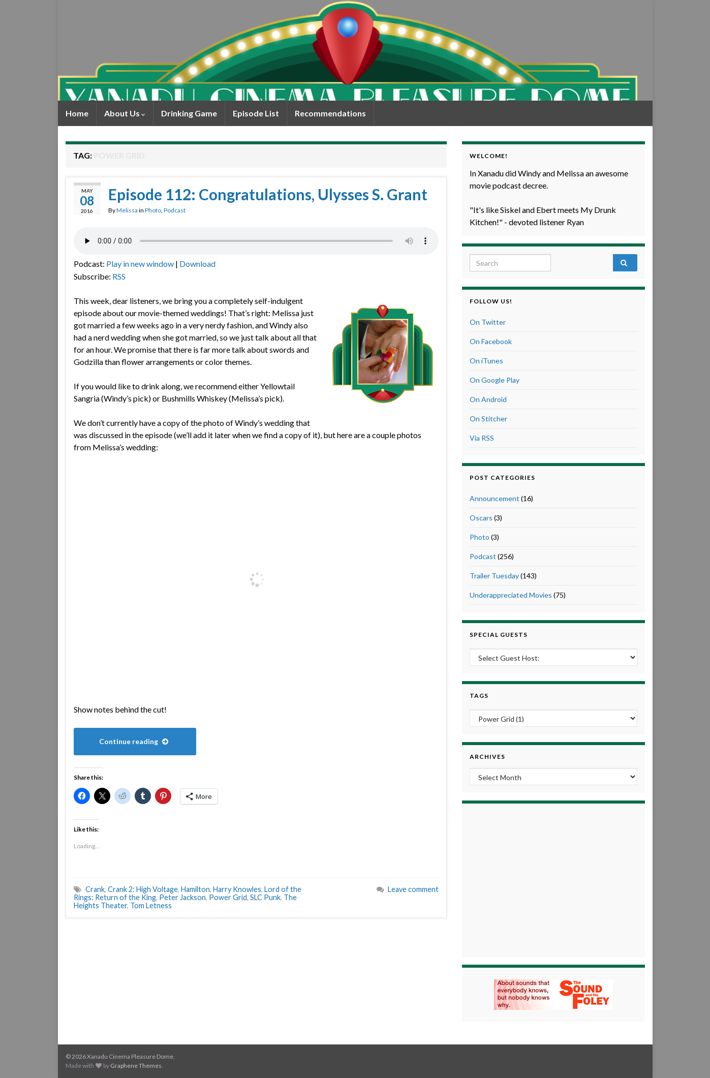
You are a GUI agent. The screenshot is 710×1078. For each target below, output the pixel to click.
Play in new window (140, 263)
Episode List (256, 113)
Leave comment (413, 889)
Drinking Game (189, 113)
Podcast (175, 210)
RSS (119, 276)
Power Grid (228, 897)
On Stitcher (488, 418)
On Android (488, 399)
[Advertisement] (553, 878)
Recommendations (330, 113)
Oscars (481, 517)
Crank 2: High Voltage (143, 889)
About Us (124, 113)
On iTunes (486, 360)
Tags (479, 695)
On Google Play (494, 380)
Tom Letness (151, 905)
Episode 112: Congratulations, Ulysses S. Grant (267, 194)
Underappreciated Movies (511, 595)
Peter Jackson (182, 897)
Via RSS (482, 438)
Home (77, 113)
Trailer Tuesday (494, 575)
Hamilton (195, 889)
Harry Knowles (237, 889)
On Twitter (488, 322)
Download (197, 263)
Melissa (127, 210)
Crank (95, 889)
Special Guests (499, 634)
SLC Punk (265, 897)
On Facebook (491, 341)
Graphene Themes (136, 1065)
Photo (153, 210)
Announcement (494, 498)
